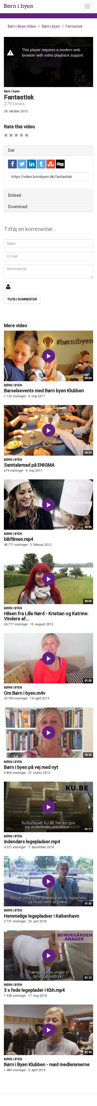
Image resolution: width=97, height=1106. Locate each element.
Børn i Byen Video (22, 26)
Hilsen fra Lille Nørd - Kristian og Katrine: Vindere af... (46, 616)
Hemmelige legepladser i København (41, 916)
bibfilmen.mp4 (18, 539)
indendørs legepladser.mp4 (32, 841)
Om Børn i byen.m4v (24, 693)
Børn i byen (51, 26)
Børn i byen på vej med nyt (31, 767)
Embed (14, 195)
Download (17, 206)
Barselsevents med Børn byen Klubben (44, 390)
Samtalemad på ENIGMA (29, 465)
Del (11, 150)
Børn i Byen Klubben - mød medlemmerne (46, 1064)
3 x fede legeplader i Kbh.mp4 (34, 990)
